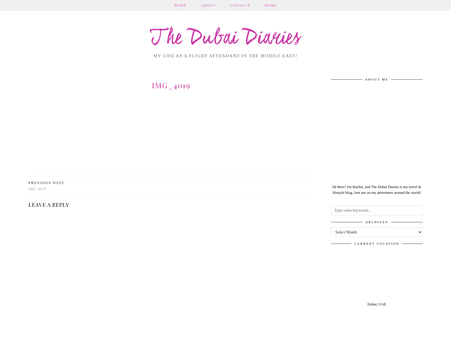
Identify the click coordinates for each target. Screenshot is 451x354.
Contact (240, 5)
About (208, 5)
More (271, 5)
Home (180, 5)
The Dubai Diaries (225, 38)
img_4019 (46, 186)
